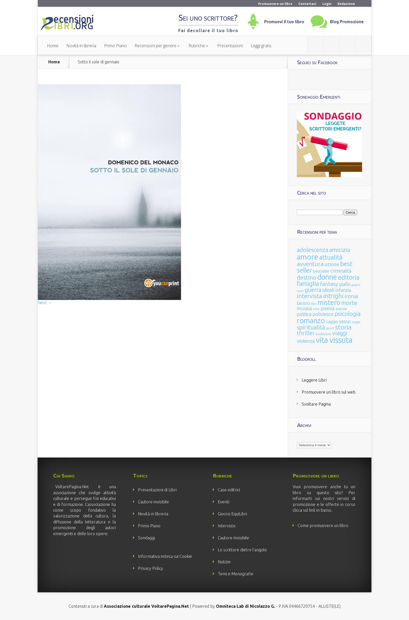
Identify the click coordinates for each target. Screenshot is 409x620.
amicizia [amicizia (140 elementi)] (339, 249)
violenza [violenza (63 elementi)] (306, 341)
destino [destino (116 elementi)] (306, 277)
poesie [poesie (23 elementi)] (341, 309)
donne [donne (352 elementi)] (327, 277)
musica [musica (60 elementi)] (304, 308)
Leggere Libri (314, 380)
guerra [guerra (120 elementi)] (313, 289)
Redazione (346, 4)
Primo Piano (115, 46)
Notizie (224, 561)
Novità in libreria (81, 46)
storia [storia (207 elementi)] (343, 327)
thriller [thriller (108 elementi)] (306, 333)
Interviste (227, 525)
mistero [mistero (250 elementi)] (329, 302)
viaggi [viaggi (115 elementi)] (339, 333)
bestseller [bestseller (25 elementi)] (321, 271)
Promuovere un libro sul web (329, 392)
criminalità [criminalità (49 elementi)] (340, 270)
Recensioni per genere (155, 46)
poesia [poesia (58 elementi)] (328, 308)
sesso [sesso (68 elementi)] (345, 321)
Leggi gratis (261, 46)
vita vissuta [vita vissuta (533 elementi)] (334, 340)
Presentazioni (230, 46)
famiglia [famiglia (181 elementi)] (308, 283)
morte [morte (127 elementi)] (349, 302)
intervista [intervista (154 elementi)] (309, 295)
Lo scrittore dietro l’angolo (242, 549)
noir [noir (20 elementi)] (316, 309)
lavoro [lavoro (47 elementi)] (303, 303)
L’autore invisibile (153, 501)
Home (52, 46)
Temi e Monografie (235, 573)
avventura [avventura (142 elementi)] (310, 264)
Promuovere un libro (275, 4)
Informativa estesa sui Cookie (165, 556)
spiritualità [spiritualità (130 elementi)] (311, 327)
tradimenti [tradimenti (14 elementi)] (323, 334)
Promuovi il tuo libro (284, 21)
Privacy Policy (150, 568)
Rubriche (197, 46)
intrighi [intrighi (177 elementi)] (333, 295)
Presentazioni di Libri (157, 489)
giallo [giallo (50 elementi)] (344, 284)
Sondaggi (146, 537)
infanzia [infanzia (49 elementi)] (343, 290)
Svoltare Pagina (316, 404)
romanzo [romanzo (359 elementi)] (311, 320)
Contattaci (307, 4)
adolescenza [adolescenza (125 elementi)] (312, 249)
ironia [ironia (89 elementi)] (351, 296)
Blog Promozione (347, 21)
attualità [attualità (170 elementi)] (330, 257)
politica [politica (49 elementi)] (304, 314)
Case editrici (229, 489)
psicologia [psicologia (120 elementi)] (347, 313)
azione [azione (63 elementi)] (332, 264)
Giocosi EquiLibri (232, 513)
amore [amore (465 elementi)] (307, 256)
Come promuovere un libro (323, 525)
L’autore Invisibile (233, 537)
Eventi (223, 501)
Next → (45, 302)
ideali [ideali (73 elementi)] (328, 290)
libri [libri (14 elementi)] (314, 303)
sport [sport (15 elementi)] (330, 328)
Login (327, 4)
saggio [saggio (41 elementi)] (332, 321)
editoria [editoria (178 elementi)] (348, 277)
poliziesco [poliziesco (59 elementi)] (323, 314)
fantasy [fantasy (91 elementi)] (329, 284)
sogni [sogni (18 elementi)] (356, 322)
